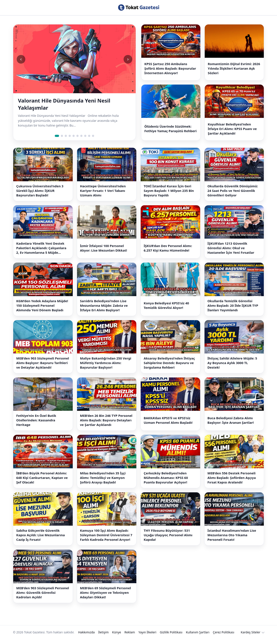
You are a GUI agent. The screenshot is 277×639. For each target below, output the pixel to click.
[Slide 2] (62, 136)
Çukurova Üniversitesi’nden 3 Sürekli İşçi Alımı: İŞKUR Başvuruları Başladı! (39, 190)
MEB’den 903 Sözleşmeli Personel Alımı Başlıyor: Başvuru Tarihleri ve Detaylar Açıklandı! (42, 362)
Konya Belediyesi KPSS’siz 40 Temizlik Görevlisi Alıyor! (166, 305)
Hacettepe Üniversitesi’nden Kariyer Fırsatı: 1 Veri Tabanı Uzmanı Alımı (103, 190)
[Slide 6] (77, 136)
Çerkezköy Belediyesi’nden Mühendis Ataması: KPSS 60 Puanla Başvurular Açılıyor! (166, 477)
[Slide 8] (85, 136)
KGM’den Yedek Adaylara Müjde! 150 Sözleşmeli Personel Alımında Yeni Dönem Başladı (42, 305)
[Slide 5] (73, 136)
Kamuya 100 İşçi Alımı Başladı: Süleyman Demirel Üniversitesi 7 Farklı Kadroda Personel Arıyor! (106, 535)
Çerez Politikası (223, 632)
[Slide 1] (57, 136)
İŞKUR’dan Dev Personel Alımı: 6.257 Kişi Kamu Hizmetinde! (168, 248)
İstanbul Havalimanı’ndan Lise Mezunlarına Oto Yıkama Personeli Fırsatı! (232, 535)
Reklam (129, 632)
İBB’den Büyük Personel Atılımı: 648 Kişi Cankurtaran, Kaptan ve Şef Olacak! (42, 477)
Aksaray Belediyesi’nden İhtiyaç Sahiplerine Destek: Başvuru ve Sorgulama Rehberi (169, 362)
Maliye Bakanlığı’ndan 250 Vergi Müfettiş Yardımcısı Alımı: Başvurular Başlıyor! (105, 362)
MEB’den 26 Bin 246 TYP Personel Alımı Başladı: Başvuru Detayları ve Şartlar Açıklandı (106, 420)
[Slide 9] (89, 136)
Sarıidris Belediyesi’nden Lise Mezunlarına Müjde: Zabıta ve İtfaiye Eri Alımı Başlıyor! (104, 305)
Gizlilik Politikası (171, 632)
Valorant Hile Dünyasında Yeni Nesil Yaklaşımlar (64, 104)
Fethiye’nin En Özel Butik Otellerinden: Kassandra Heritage (36, 420)
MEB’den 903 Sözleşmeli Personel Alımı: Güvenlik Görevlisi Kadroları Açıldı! (42, 592)
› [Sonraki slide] (128, 59)
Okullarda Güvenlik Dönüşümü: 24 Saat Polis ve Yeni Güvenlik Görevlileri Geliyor (233, 190)
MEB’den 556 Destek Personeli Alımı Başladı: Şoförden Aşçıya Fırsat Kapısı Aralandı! (232, 477)
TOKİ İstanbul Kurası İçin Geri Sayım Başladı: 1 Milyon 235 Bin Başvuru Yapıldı (169, 190)
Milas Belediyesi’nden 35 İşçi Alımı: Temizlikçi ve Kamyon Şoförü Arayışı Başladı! (103, 477)
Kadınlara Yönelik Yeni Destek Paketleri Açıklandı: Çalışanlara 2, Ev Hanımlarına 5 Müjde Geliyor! (41, 248)
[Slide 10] (93, 136)
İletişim (103, 632)
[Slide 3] (66, 136)
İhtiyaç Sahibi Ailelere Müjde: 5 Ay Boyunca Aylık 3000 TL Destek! (232, 362)
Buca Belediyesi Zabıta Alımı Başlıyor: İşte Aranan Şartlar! (231, 420)
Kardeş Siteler (250, 632)
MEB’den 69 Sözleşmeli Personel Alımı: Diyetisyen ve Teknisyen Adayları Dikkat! (105, 592)
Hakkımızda (86, 632)
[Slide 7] (81, 136)
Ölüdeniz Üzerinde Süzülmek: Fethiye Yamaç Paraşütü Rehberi (170, 128)
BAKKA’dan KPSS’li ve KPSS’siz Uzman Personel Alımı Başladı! (168, 420)
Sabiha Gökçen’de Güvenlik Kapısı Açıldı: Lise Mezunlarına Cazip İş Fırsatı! (40, 535)
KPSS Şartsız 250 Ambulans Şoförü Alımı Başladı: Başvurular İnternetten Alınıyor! (170, 68)
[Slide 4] (70, 136)
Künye (116, 632)
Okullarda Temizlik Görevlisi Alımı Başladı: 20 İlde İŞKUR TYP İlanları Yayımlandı (233, 305)
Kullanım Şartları (197, 632)
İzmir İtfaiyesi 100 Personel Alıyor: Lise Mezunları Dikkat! (103, 248)
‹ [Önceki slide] (21, 59)
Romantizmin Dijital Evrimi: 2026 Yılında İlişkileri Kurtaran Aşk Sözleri (234, 68)
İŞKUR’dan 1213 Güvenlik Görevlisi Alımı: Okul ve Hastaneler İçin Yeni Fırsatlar (231, 248)
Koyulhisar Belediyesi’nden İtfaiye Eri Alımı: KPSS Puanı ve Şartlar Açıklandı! (232, 128)
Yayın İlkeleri (147, 632)
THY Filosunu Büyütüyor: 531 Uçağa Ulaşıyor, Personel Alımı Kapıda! (168, 535)
